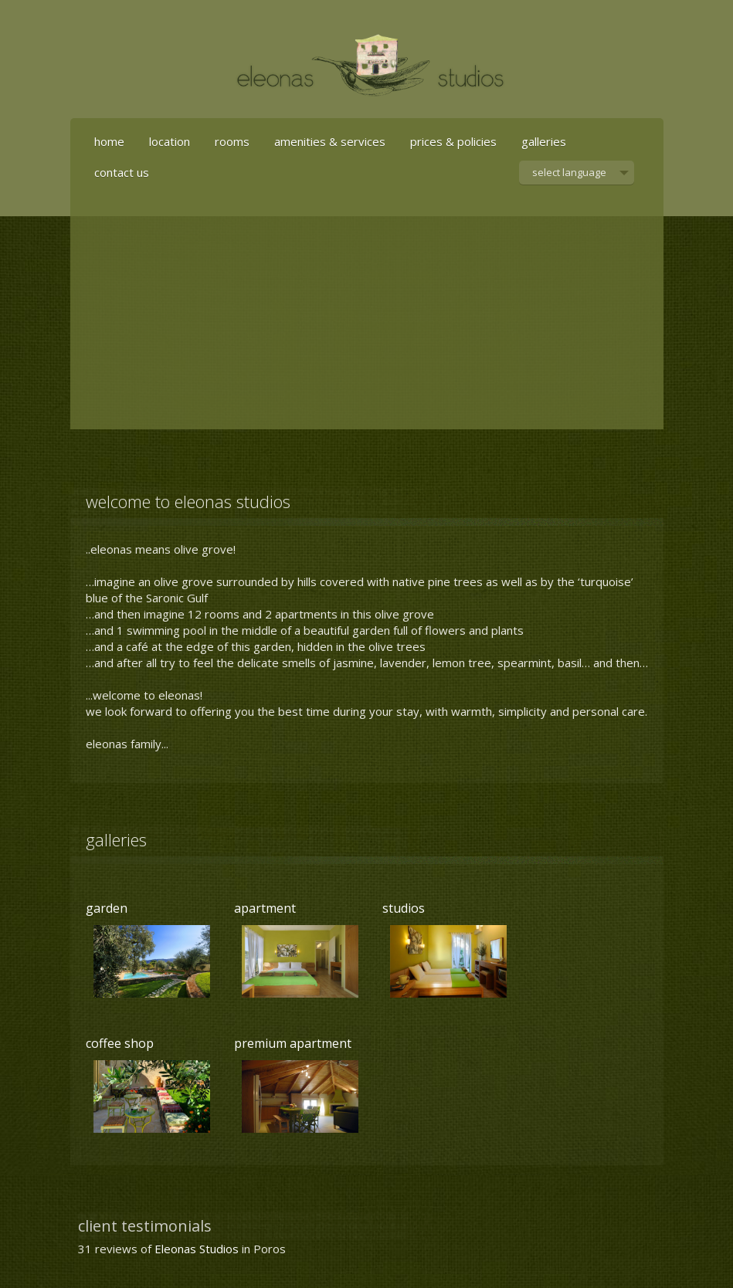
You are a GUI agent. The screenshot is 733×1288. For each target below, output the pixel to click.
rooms (232, 141)
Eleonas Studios (196, 1248)
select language (569, 175)
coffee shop (120, 1043)
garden (106, 908)
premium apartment (292, 1043)
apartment (265, 908)
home (109, 141)
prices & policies (453, 141)
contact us (121, 172)
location (169, 141)
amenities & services (329, 141)
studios (403, 908)
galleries (543, 141)
